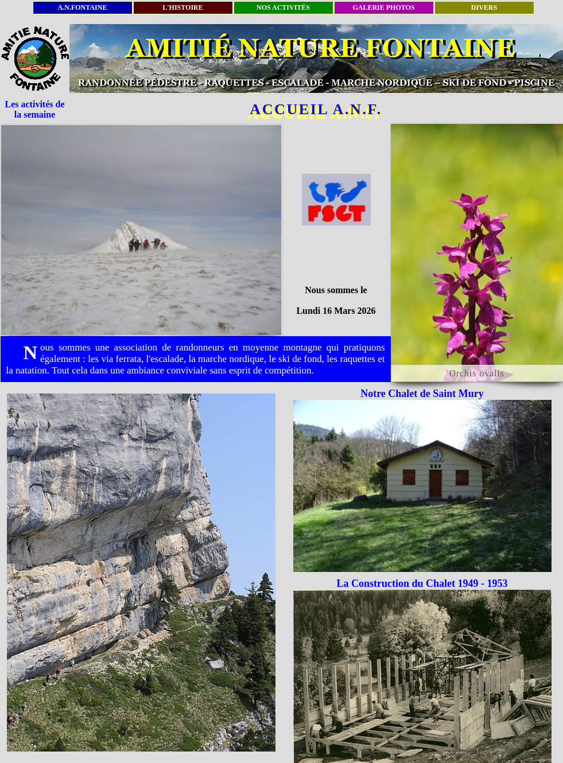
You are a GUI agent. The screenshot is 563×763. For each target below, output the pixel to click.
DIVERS (484, 7)
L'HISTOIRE (182, 7)
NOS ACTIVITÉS (283, 7)
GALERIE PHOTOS (383, 7)
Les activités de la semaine (35, 109)
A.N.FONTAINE (82, 7)
